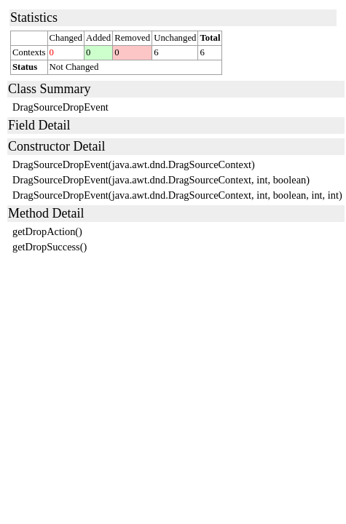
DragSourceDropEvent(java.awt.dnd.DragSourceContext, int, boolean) (161, 180)
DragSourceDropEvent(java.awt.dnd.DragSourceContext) (133, 164)
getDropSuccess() (49, 247)
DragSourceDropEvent (60, 107)
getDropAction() (47, 231)
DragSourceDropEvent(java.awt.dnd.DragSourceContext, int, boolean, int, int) (177, 195)
